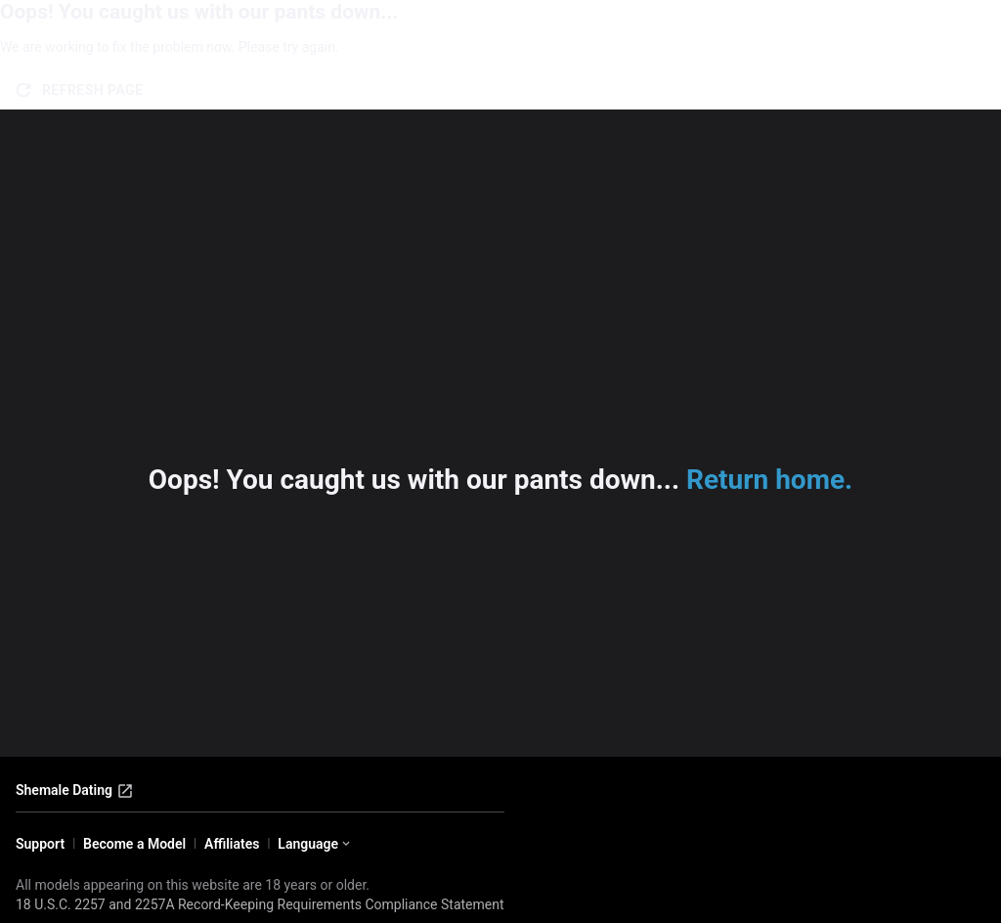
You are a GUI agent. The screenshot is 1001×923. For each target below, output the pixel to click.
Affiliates (231, 844)
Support (40, 844)
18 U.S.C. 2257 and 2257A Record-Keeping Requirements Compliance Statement (260, 904)
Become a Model (134, 844)
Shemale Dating (75, 791)
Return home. (769, 479)
